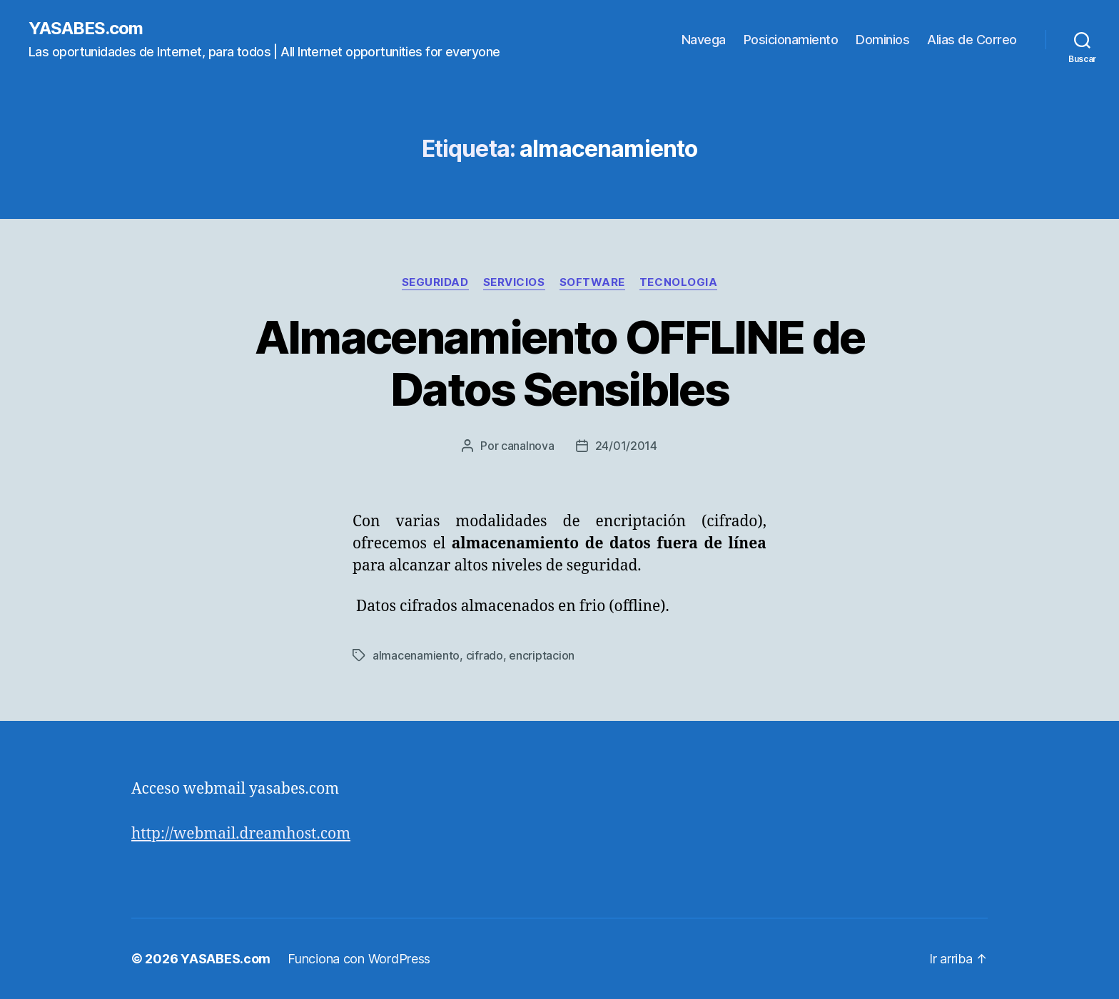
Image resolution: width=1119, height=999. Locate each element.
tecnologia (678, 282)
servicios (514, 282)
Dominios (882, 39)
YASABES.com (86, 28)
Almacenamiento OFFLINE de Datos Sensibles (560, 362)
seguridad (435, 282)
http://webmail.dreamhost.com (240, 834)
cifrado (484, 655)
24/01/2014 (626, 446)
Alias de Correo (972, 39)
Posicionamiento (791, 39)
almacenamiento (416, 655)
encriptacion (541, 655)
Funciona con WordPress (359, 958)
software (592, 282)
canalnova (528, 446)
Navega (704, 39)
